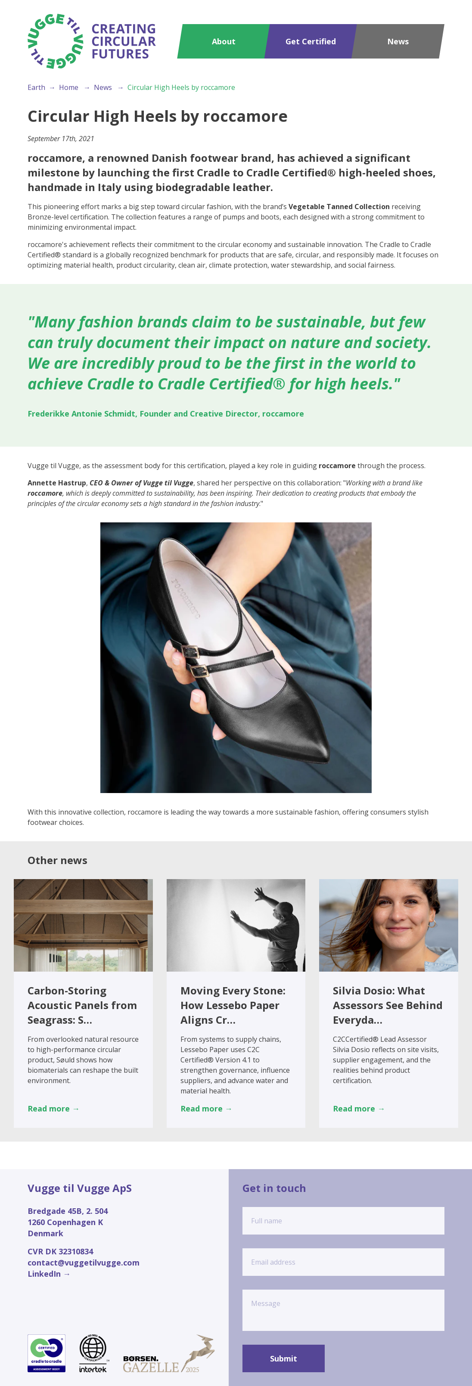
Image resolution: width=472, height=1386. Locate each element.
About (224, 41)
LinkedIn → (49, 1274)
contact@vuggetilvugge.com (84, 1262)
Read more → (54, 1108)
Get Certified (311, 41)
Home (68, 87)
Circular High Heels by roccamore (181, 87)
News (398, 41)
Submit (283, 1358)
